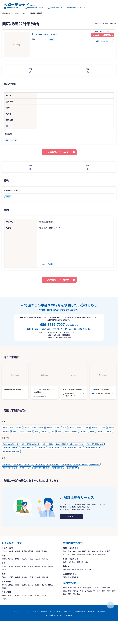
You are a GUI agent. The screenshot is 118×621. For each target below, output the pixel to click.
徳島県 (37, 585)
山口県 (30, 585)
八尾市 (86, 427)
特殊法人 (76, 594)
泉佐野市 (94, 427)
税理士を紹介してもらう (34, 8)
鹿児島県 (45, 595)
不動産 (95, 587)
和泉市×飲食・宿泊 (52, 464)
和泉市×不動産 (66, 464)
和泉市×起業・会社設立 (10, 448)
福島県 (44, 551)
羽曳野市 (44, 431)
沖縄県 (4, 598)
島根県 (10, 585)
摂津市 (60, 431)
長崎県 (17, 595)
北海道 (4, 551)
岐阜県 (44, 566)
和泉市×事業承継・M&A (27, 448)
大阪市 (5, 427)
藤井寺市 (74, 431)
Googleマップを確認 (46, 264)
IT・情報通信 (105, 587)
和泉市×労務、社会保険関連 (11, 451)
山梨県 (30, 566)
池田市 (34, 427)
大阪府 (16, 13)
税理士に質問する (55, 8)
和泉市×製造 (18, 464)
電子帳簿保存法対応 (84, 554)
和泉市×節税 (42, 448)
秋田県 (30, 551)
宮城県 (24, 551)
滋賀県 (37, 577)
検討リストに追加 (102, 41)
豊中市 (27, 427)
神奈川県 (45, 559)
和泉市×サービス (25, 468)
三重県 (30, 577)
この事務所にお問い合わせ (57, 152)
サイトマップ (17, 611)
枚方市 (72, 427)
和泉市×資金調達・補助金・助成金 (73, 448)
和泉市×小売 (29, 464)
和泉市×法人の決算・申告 (10, 444)
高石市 (67, 431)
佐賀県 (10, 595)
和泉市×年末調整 (48, 444)
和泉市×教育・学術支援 (10, 468)
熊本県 (24, 595)
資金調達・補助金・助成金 (73, 569)
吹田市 (41, 427)
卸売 (80, 587)
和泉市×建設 (7, 464)
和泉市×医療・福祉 (58, 468)
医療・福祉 (67, 594)
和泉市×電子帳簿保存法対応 (95, 444)
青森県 (10, 551)
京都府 (10, 577)
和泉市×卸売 (40, 464)
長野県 (37, 566)
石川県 (17, 566)
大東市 (22, 431)
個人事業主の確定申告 (86, 551)
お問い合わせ (100, 611)
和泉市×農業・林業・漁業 (41, 468)
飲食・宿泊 (87, 587)
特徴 (30, 69)
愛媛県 (50, 585)
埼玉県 (24, 559)
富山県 (10, 566)
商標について (68, 611)
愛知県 (4, 569)
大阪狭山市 (108, 431)
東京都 (37, 559)
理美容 (75, 590)
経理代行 (108, 551)
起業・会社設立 (69, 562)
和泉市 (24, 13)
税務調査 (101, 554)
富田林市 (102, 427)
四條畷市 (91, 431)
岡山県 (17, 585)
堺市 (11, 427)
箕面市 (36, 431)
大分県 (30, 595)
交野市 (100, 431)
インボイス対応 (69, 554)
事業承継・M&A (82, 562)
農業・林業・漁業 (108, 590)
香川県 (44, 585)
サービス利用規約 (55, 611)
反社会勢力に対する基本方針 (84, 611)
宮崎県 (37, 595)
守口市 (64, 427)
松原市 (15, 431)
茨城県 (4, 559)
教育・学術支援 (86, 590)
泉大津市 (49, 427)
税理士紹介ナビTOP (12, 8)
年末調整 (100, 551)
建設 (65, 587)
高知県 (4, 588)
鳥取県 (4, 585)
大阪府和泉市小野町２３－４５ (45, 34)
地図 (87, 69)
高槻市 (57, 427)
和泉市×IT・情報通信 (80, 464)
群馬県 (17, 559)
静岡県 (50, 566)
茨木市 (79, 427)
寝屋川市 (111, 427)
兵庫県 (17, 577)
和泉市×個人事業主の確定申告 (30, 444)
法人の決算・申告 (70, 551)
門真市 (52, 431)
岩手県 (17, 551)
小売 (75, 587)
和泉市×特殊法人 (72, 468)
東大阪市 (83, 431)
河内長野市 (6, 431)
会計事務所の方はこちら (75, 8)
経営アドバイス (91, 569)
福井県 (24, 566)
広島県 (24, 585)
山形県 (37, 551)
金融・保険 (67, 590)
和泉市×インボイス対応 (76, 444)
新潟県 (4, 566)
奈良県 (24, 577)
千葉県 (30, 559)
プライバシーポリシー (31, 611)
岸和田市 (18, 427)
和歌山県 (45, 577)
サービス (96, 590)
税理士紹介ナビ (6, 13)
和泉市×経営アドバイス (93, 448)
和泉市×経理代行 (61, 444)
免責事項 (44, 611)
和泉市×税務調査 (54, 448)
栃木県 (10, 559)
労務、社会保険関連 (70, 577)
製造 (70, 587)
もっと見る (70, 516)
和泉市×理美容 (94, 464)
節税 (95, 554)
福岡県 (4, 595)
